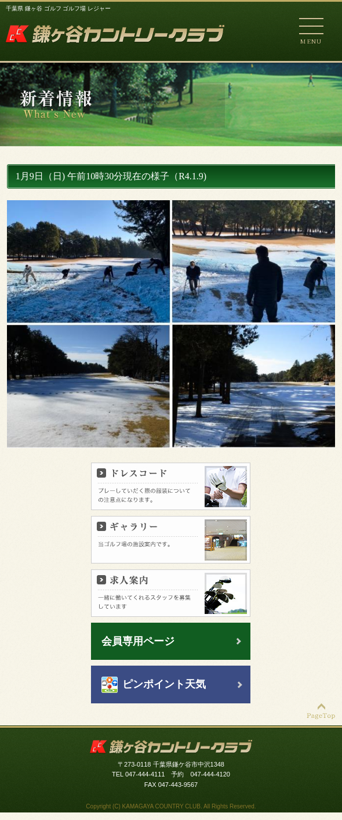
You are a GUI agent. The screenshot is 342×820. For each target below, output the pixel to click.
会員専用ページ (137, 641)
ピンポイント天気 (164, 684)
